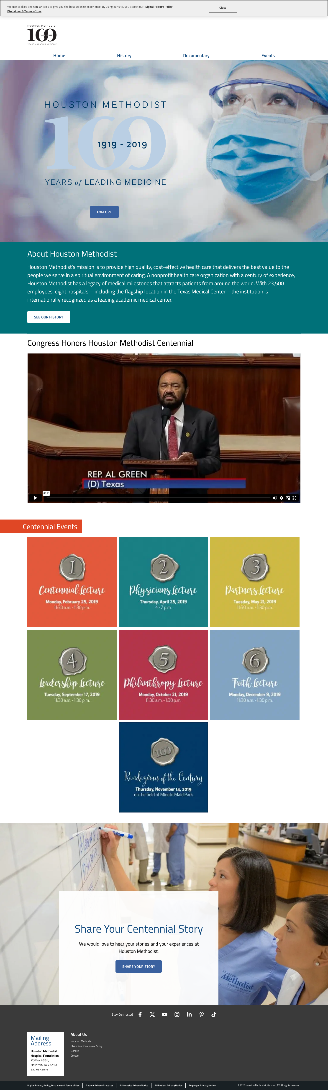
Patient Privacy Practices (99, 1085)
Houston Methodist (81, 1041)
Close (222, 7)
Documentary (196, 55)
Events (268, 55)
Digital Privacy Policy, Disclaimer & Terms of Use (53, 1085)
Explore (104, 212)
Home (59, 55)
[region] (164, 8)
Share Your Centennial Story (86, 1046)
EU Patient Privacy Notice (168, 1085)
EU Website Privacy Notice (134, 1085)
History (124, 55)
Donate (75, 1051)
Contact (75, 1055)
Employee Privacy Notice (202, 1085)
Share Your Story (138, 966)
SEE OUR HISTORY (48, 317)
